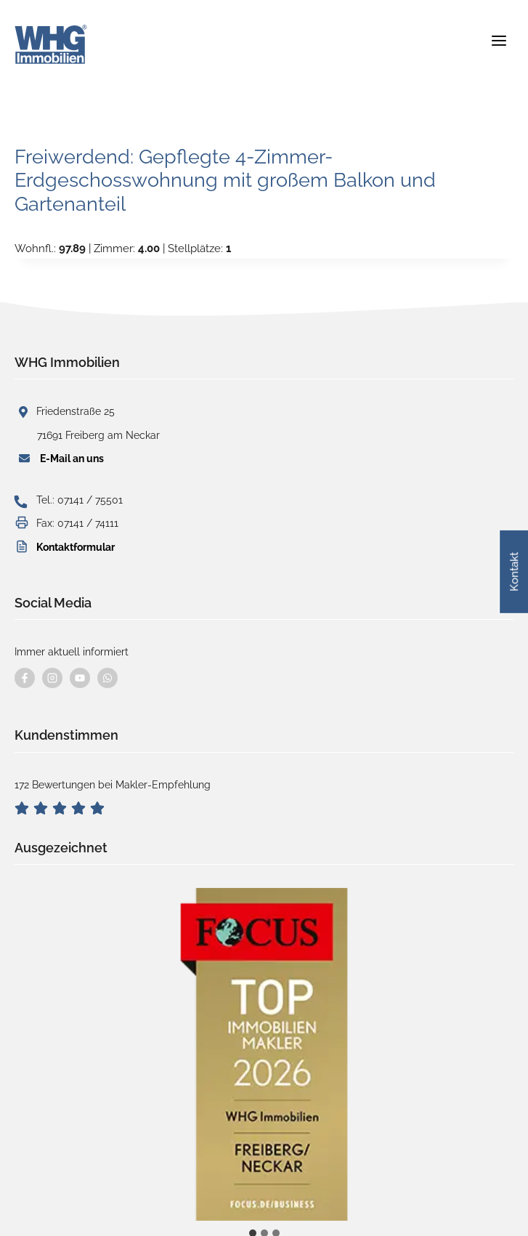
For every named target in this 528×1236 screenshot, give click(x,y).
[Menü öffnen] (498, 36)
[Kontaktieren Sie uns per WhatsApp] (107, 678)
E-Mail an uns (72, 458)
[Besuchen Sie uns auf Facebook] (25, 678)
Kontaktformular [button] (75, 547)
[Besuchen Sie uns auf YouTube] (80, 678)
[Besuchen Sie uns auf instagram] (52, 678)
